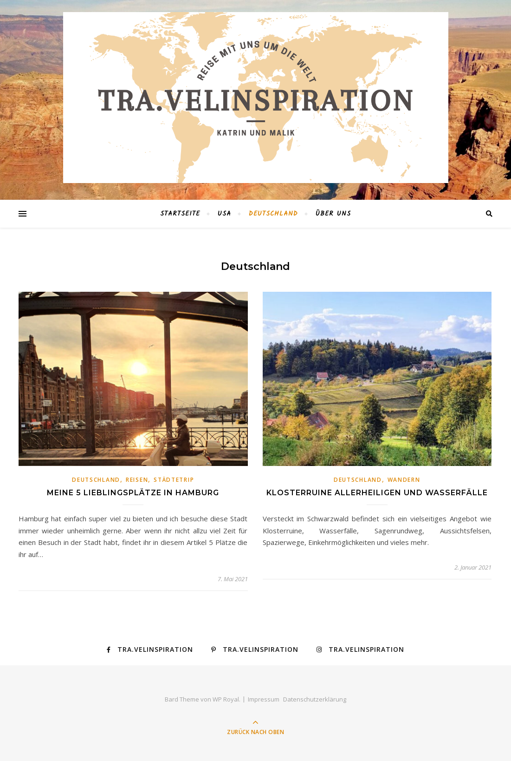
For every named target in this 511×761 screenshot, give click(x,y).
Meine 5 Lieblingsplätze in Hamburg (133, 492)
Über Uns (333, 214)
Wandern (404, 480)
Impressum (263, 699)
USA (224, 214)
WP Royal (226, 699)
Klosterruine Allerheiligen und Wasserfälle (377, 492)
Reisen (137, 480)
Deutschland (273, 214)
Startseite (180, 214)
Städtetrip (174, 480)
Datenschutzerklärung (314, 699)
